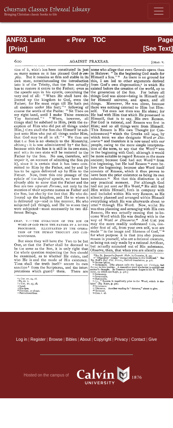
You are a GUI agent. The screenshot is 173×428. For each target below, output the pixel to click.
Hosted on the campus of (87, 375)
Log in (21, 339)
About (85, 339)
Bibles (71, 339)
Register (38, 339)
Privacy (121, 339)
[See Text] (158, 48)
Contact (138, 339)
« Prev (76, 39)
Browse (55, 339)
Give (152, 339)
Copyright (102, 339)
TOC (99, 39)
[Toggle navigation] (159, 11)
